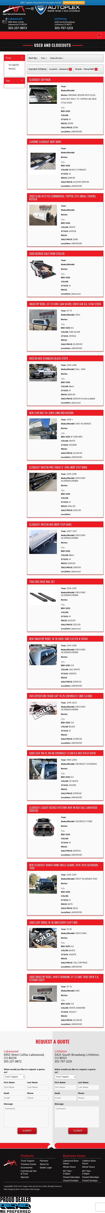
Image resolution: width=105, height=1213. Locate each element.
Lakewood (15, 19)
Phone (30, 1093)
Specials (25, 1177)
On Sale (14, 65)
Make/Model (57, 58)
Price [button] (8, 57)
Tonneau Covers (28, 1164)
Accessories (27, 1167)
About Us (44, 1164)
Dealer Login (46, 1167)
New (12, 69)
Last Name (32, 1082)
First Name (9, 1082)
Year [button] (8, 80)
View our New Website (73, 2)
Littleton (61, 19)
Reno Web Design (33, 1189)
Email (6, 1093)
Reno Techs (20, 1189)
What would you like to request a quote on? (24, 1071)
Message (8, 1104)
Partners (44, 1161)
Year (44, 58)
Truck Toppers (27, 1161)
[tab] (14, 58)
